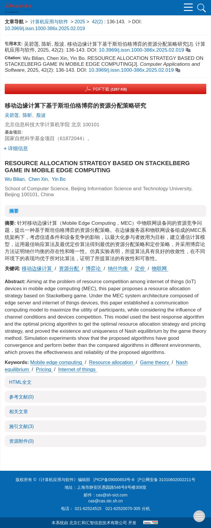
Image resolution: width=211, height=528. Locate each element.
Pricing (44, 369)
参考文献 (21, 396)
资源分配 (69, 268)
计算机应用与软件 (49, 21)
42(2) (98, 21)
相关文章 (18, 411)
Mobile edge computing (57, 362)
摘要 (14, 211)
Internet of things (77, 369)
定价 (140, 268)
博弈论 (94, 268)
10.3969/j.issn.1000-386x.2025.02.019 (45, 28)
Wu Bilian (14, 179)
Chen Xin (38, 179)
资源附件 (21, 441)
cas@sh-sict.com (112, 495)
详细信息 (16, 148)
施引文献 (21, 426)
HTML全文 (20, 382)
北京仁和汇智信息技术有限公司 (98, 522)
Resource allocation (111, 362)
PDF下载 (110, 89)
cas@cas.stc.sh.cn (105, 501)
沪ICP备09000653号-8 (113, 479)
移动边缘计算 (37, 268)
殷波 (41, 115)
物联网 (160, 268)
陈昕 (27, 115)
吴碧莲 (12, 115)
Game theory (155, 362)
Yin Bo (59, 179)
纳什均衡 (118, 268)
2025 (80, 21)
